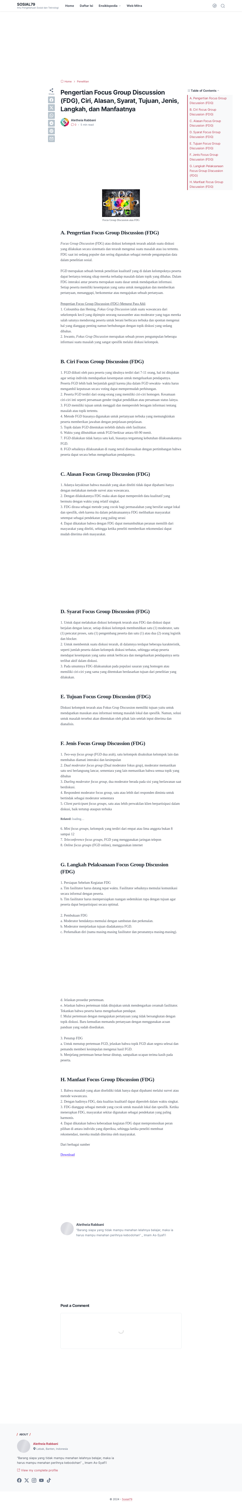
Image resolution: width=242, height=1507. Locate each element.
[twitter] (51, 107)
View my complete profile (37, 1470)
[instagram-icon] (34, 1480)
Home (69, 6)
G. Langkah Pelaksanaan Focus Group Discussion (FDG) (206, 170)
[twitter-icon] (26, 1480)
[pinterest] (51, 131)
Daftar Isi (86, 6)
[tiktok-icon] (49, 1480)
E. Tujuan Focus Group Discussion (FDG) (205, 146)
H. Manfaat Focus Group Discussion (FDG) (206, 184)
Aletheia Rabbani (45, 1444)
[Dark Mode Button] (214, 5)
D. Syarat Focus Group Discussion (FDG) (205, 134)
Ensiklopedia (108, 6)
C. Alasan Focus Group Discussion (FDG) (205, 123)
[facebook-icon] (19, 1480)
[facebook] (51, 99)
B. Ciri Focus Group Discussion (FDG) (203, 112)
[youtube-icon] (41, 1480)
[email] (51, 138)
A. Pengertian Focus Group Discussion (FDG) (208, 100)
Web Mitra (134, 6)
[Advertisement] (121, 45)
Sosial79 (26, 4)
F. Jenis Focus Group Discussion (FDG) (204, 157)
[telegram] (51, 123)
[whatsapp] (51, 115)
